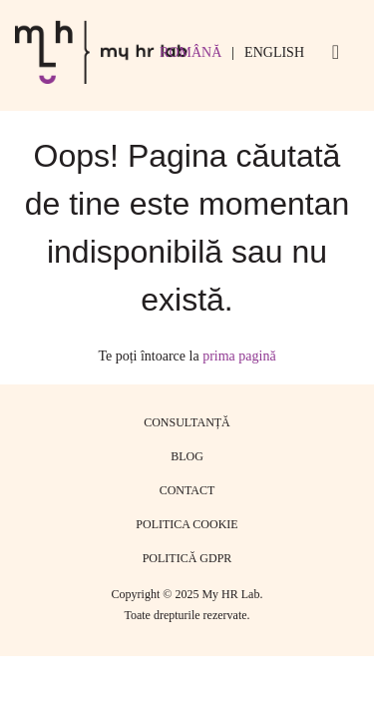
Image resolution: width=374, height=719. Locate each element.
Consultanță (187, 422)
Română (190, 52)
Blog (187, 456)
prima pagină (238, 356)
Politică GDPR (187, 558)
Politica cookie (186, 524)
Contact (187, 490)
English (274, 52)
